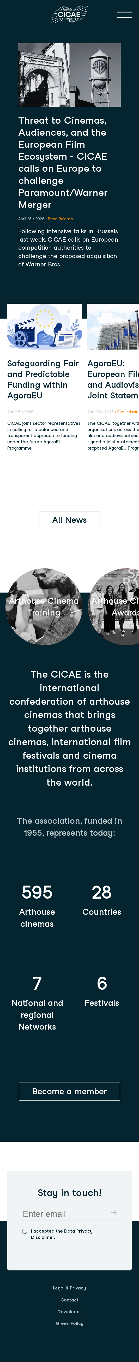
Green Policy (69, 1323)
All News (69, 520)
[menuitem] (69, 1288)
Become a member (69, 1091)
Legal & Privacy (69, 1288)
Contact (69, 1300)
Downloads (69, 1311)
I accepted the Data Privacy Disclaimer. (62, 1234)
